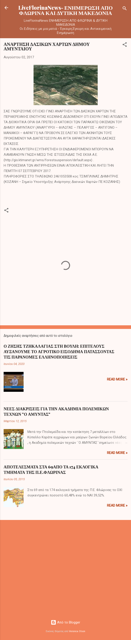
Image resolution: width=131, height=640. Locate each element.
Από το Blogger (65, 622)
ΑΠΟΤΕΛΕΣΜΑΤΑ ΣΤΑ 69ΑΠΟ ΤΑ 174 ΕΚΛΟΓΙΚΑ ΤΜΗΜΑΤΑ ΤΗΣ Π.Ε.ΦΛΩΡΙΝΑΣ (51, 469)
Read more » (117, 379)
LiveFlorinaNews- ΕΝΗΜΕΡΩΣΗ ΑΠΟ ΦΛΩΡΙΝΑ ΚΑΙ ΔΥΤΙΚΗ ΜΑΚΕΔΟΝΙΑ (65, 10)
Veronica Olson (77, 631)
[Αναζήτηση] (124, 9)
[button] (124, 45)
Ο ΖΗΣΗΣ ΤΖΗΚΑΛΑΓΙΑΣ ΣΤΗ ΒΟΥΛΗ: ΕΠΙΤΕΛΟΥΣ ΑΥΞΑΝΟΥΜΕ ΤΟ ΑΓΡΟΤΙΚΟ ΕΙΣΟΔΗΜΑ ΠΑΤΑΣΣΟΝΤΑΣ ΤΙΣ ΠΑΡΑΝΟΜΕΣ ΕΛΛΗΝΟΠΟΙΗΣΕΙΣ (59, 351)
